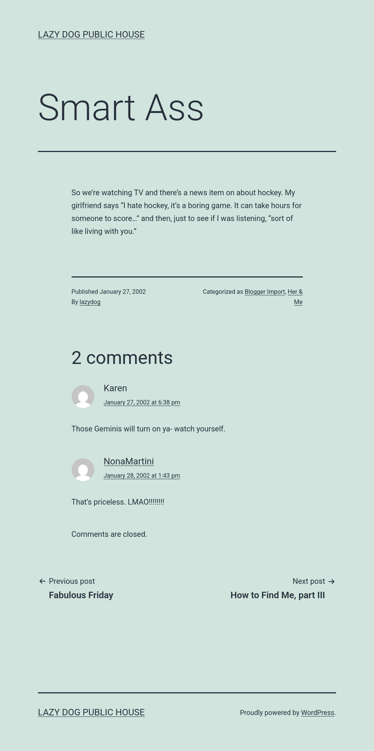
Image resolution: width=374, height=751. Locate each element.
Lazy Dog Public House (91, 34)
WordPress (317, 713)
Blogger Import (265, 291)
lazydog (90, 302)
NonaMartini (129, 461)
